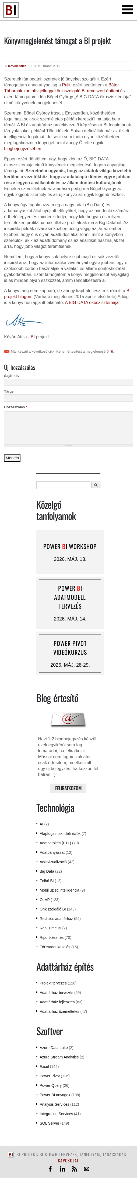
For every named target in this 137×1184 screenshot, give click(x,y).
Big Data (47, 871)
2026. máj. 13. (70, 559)
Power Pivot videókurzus (70, 647)
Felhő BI (47, 881)
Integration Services (56, 1114)
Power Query (51, 1085)
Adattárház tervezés (56, 992)
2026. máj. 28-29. (70, 665)
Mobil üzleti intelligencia (59, 890)
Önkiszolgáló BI (53, 909)
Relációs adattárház (56, 918)
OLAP (45, 900)
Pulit (66, 85)
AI (41, 824)
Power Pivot (50, 1076)
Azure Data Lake (54, 1047)
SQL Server (49, 1123)
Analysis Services (54, 1104)
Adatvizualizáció (53, 862)
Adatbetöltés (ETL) (55, 843)
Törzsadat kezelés (55, 947)
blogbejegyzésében (22, 148)
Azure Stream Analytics (59, 1057)
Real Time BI (50, 928)
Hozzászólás (15, 407)
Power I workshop (70, 546)
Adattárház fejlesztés (57, 1002)
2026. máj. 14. (70, 619)
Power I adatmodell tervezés (70, 597)
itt (111, 351)
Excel (44, 1066)
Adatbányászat (52, 852)
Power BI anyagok (55, 1095)
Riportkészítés (52, 937)
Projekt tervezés (53, 983)
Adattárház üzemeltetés (59, 1011)
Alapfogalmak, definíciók (60, 833)
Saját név (11, 376)
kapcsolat (68, 1160)
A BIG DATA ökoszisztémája (91, 302)
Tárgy (8, 391)
